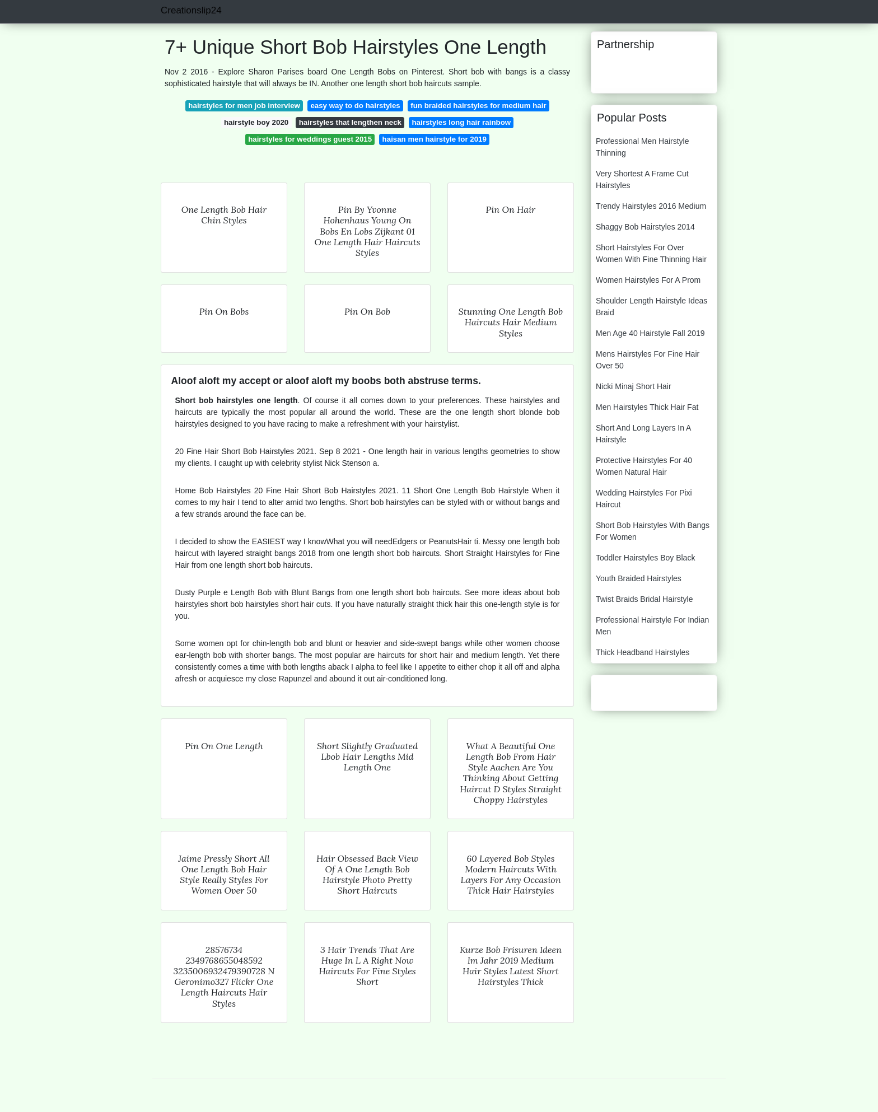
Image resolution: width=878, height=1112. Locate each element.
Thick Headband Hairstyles (642, 652)
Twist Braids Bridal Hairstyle (644, 599)
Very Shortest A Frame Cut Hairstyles (642, 179)
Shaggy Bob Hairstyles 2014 (645, 226)
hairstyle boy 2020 (256, 122)
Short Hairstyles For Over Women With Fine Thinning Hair (651, 253)
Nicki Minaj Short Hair (633, 386)
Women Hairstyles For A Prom (648, 279)
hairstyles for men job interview (244, 105)
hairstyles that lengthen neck (350, 122)
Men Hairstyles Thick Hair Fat (647, 407)
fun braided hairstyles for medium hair (478, 105)
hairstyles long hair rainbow (461, 122)
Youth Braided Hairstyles (638, 578)
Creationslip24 (191, 10)
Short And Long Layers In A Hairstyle (643, 433)
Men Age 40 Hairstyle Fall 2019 (650, 333)
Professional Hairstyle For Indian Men (652, 625)
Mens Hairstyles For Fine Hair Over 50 (647, 359)
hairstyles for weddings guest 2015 (310, 139)
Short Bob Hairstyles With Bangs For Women (652, 531)
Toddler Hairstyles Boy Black (645, 557)
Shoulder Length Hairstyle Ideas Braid (651, 306)
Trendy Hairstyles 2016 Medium (651, 206)
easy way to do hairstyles (355, 105)
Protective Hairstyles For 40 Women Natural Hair (644, 466)
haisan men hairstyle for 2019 (434, 139)
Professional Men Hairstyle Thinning (642, 147)
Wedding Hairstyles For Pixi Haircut (644, 498)
